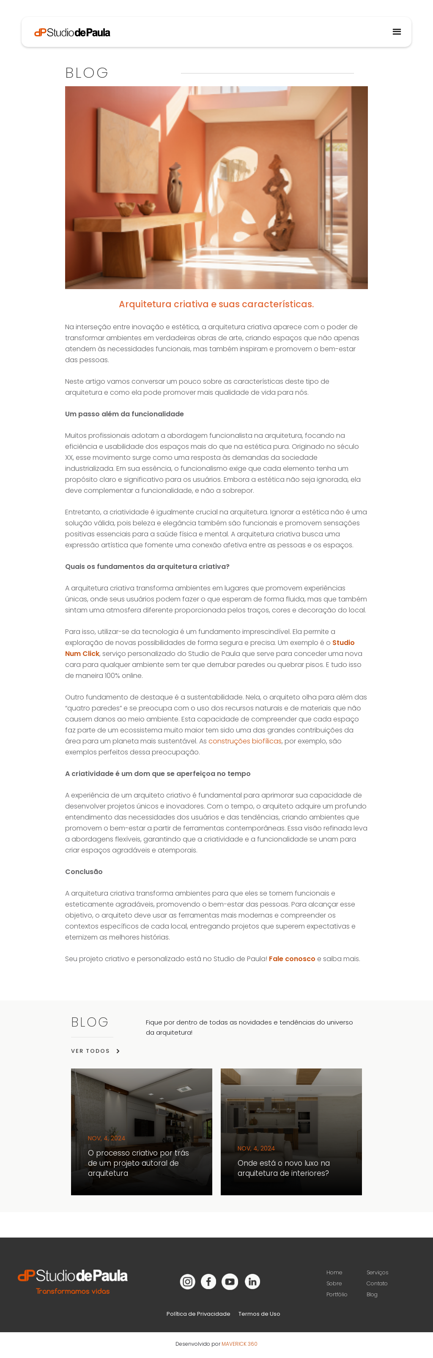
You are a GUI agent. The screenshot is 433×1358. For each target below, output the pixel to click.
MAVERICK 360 (240, 1343)
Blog (372, 1294)
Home (334, 1272)
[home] (66, 26)
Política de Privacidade (198, 1314)
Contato (377, 1283)
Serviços (378, 1272)
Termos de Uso (259, 1314)
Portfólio (337, 1294)
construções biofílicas (245, 741)
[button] (396, 32)
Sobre (334, 1283)
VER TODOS (90, 1051)
